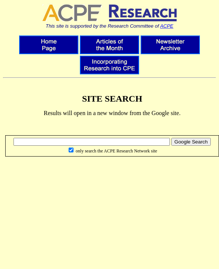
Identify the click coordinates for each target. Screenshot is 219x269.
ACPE (166, 26)
